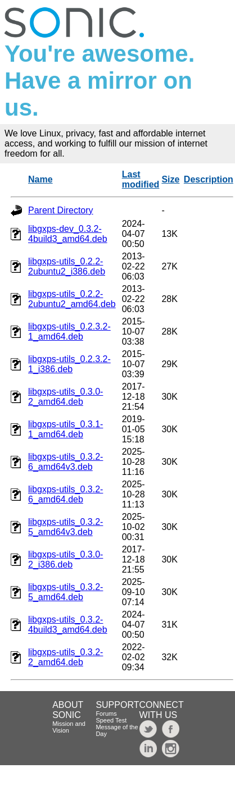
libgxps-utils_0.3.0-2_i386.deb (65, 559)
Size (170, 179)
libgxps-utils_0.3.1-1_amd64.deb (65, 429)
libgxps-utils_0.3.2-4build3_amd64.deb (67, 624)
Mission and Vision (68, 727)
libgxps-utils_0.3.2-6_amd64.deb (65, 494)
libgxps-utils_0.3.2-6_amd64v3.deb (65, 462)
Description (208, 179)
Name (40, 179)
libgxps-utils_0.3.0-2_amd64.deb (65, 396)
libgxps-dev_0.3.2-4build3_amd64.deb (67, 234)
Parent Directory (60, 210)
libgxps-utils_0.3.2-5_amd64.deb (65, 592)
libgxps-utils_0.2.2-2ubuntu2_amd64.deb (72, 299)
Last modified (141, 179)
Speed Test (111, 720)
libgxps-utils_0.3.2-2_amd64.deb (65, 657)
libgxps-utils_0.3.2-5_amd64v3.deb (65, 527)
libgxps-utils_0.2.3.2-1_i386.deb (69, 364)
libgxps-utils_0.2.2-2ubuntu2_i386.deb (66, 266)
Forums (106, 713)
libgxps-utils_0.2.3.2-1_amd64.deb (69, 331)
